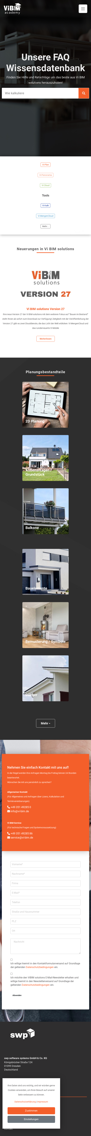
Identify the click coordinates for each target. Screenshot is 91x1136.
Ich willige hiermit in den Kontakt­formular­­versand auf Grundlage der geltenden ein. (45, 965)
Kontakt (8, 1128)
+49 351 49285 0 (19, 807)
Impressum (42, 1101)
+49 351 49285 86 (20, 833)
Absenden (16, 995)
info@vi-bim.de (18, 811)
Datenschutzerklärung (25, 1101)
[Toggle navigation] (83, 8)
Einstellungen (31, 1119)
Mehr (45, 723)
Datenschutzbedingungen (40, 967)
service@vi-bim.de (20, 837)
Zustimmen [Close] (31, 1110)
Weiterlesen (46, 339)
